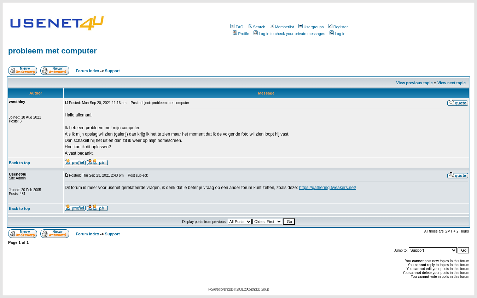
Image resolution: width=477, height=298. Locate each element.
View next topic (451, 83)
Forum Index (87, 71)
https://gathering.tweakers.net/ (327, 187)
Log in (337, 33)
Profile (241, 33)
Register (338, 27)
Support (112, 71)
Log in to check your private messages (289, 33)
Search (257, 27)
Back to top (19, 163)
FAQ (236, 27)
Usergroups (311, 27)
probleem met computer (52, 50)
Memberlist (282, 27)
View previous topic (414, 83)
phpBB (228, 289)
